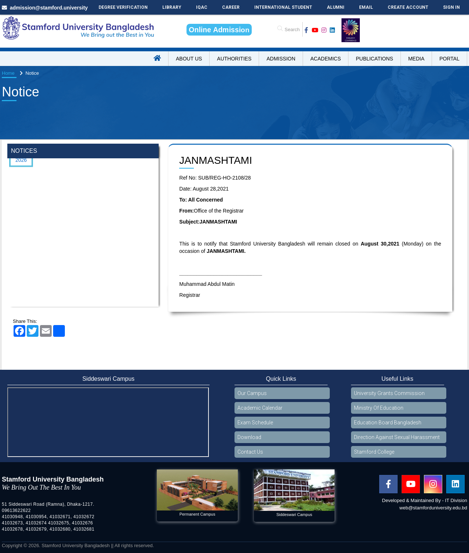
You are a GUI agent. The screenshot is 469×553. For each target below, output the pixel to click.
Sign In (451, 7)
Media (416, 59)
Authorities (234, 59)
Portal (449, 59)
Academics (325, 59)
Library (171, 7)
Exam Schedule (255, 422)
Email (366, 7)
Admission (280, 59)
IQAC (201, 7)
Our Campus (252, 393)
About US (189, 59)
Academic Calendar (259, 408)
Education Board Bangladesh (387, 422)
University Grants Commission (389, 393)
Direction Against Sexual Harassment (397, 437)
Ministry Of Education (378, 408)
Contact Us (250, 452)
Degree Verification (123, 7)
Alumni (335, 7)
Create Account (408, 7)
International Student (283, 7)
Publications (374, 59)
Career (231, 7)
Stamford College (374, 452)
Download (249, 437)
